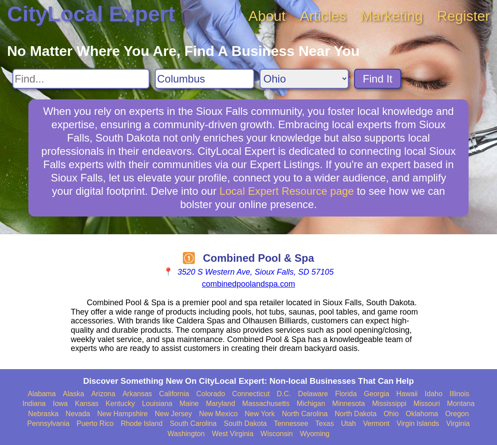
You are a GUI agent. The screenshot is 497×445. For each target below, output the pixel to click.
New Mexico (218, 413)
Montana (460, 403)
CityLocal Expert (91, 14)
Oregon (457, 413)
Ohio (391, 413)
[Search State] (304, 79)
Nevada (78, 413)
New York (260, 413)
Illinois (459, 394)
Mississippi (389, 403)
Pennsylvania (48, 423)
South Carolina (193, 423)
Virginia (458, 423)
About (267, 16)
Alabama (41, 394)
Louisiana (157, 403)
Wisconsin (276, 433)
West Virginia (232, 433)
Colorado (210, 394)
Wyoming (315, 433)
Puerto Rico (95, 423)
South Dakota (245, 423)
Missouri (427, 403)
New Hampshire (122, 413)
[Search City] (204, 79)
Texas (325, 423)
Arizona (103, 394)
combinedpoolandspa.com (248, 284)
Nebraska (43, 413)
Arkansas (137, 394)
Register (463, 16)
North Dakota (355, 413)
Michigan (311, 403)
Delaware (313, 394)
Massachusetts (266, 403)
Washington (186, 433)
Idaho (433, 394)
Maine (189, 403)
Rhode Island (141, 423)
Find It (378, 79)
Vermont (376, 423)
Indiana (34, 403)
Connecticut (251, 394)
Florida (346, 394)
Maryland (220, 403)
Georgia (376, 394)
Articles (323, 16)
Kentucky (120, 403)
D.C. (284, 394)
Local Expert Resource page (287, 191)
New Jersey (173, 413)
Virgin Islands (418, 423)
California (174, 394)
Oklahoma (422, 413)
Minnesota (348, 403)
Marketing (391, 16)
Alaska (73, 394)
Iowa (60, 403)
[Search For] (81, 79)
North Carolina (304, 413)
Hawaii (407, 394)
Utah (348, 423)
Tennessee (291, 423)
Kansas (87, 403)
